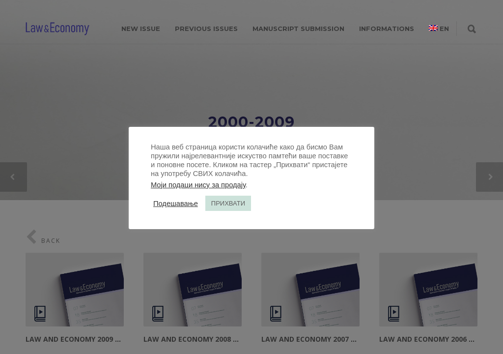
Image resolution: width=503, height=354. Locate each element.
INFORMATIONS (386, 28)
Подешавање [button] (175, 203)
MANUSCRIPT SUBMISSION (298, 28)
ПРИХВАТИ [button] (228, 203)
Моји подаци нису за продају (198, 185)
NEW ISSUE (140, 28)
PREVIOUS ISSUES (206, 28)
